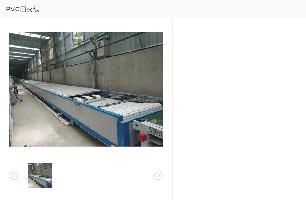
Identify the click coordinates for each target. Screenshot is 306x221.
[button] (40, 175)
